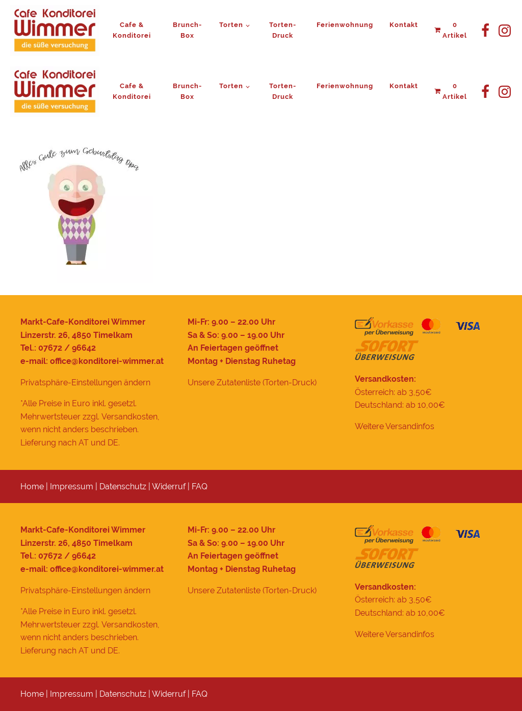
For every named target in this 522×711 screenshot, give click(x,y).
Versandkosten (129, 417)
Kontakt (403, 25)
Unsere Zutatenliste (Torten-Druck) (252, 382)
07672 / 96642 (67, 348)
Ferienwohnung (345, 25)
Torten (231, 25)
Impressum (71, 486)
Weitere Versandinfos (394, 426)
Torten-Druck (282, 30)
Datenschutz (122, 486)
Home (32, 486)
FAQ (199, 486)
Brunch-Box (187, 30)
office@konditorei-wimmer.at (107, 361)
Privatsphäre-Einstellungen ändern (85, 382)
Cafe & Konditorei (132, 30)
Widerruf (169, 486)
